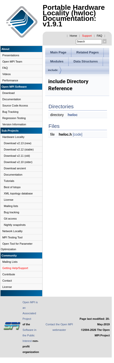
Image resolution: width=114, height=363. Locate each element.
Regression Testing (14, 118)
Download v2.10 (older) (18, 162)
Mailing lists (11, 206)
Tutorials (9, 180)
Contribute (8, 274)
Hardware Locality (13, 136)
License (8, 199)
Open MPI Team (12, 61)
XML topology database (18, 193)
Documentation (11, 99)
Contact (7, 280)
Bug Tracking (10, 111)
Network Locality (12, 231)
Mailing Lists (10, 261)
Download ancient (15, 168)
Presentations (10, 55)
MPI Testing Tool (12, 237)
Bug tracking (11, 212)
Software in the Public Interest (29, 335)
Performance (10, 80)
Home (73, 35)
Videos (6, 74)
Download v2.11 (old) (17, 155)
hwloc (73, 115)
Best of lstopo (12, 187)
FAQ (99, 35)
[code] (77, 134)
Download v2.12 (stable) (19, 149)
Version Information (14, 124)
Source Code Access (15, 105)
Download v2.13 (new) (17, 143)
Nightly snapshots (15, 224)
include (53, 70)
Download (8, 92)
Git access (10, 218)
